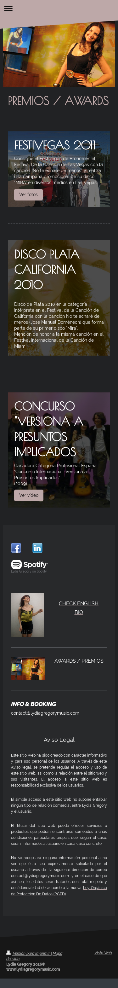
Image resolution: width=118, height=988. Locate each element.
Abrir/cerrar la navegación (59, 8)
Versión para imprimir (28, 953)
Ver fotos (28, 194)
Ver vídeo (28, 495)
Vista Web (103, 953)
